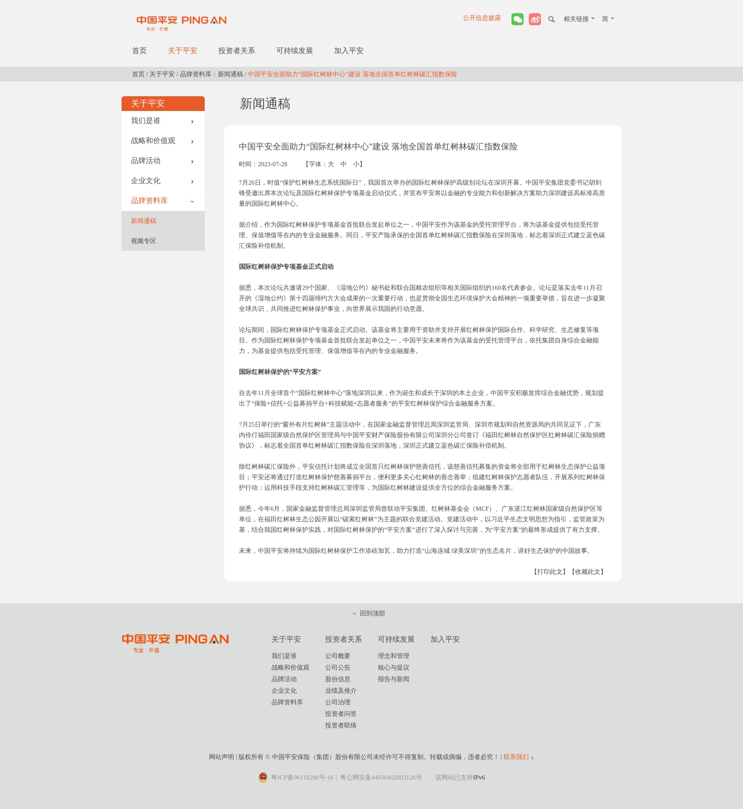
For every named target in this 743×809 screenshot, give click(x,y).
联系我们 (516, 757)
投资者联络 (341, 725)
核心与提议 (393, 667)
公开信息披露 (482, 18)
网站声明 (221, 757)
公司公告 (337, 667)
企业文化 (162, 181)
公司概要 (337, 656)
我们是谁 (162, 121)
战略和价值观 (162, 141)
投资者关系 (236, 51)
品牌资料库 (162, 201)
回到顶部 (372, 613)
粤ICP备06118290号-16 (302, 777)
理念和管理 (393, 656)
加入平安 (349, 51)
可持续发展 (294, 51)
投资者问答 (341, 713)
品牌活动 (162, 161)
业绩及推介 (341, 690)
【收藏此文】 (588, 571)
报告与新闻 (393, 679)
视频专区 (143, 241)
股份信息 (337, 679)
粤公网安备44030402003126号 (381, 777)
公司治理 (337, 702)
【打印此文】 (550, 571)
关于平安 (182, 51)
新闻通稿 (143, 221)
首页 (139, 51)
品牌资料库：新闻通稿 (211, 74)
